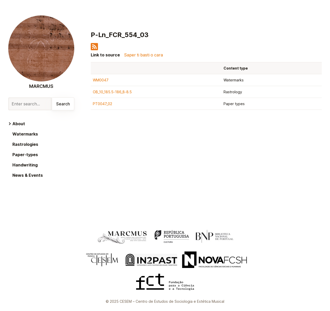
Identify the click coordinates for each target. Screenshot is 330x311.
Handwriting (25, 164)
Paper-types (25, 154)
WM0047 (101, 80)
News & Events (27, 175)
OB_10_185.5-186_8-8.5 (112, 92)
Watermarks (25, 134)
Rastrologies (25, 144)
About (18, 123)
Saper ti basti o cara (143, 54)
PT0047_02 (102, 104)
